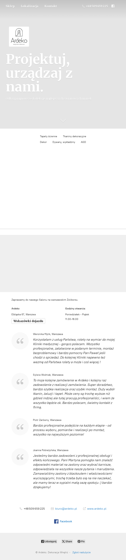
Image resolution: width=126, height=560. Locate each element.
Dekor (43, 142)
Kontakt (50, 6)
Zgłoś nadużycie (81, 552)
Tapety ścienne (48, 136)
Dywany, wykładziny (64, 142)
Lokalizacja (29, 6)
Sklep (10, 6)
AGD (83, 142)
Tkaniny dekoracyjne (74, 136)
